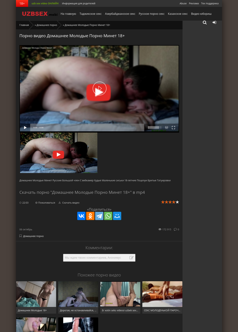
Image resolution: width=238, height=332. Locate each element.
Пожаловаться (45, 202)
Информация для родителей (78, 3)
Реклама (194, 3)
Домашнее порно (47, 25)
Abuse (183, 3)
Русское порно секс (152, 14)
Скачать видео (69, 202)
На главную (68, 14)
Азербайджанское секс (120, 14)
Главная (24, 25)
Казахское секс (178, 14)
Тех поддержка (210, 3)
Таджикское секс (90, 14)
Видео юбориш (201, 14)
